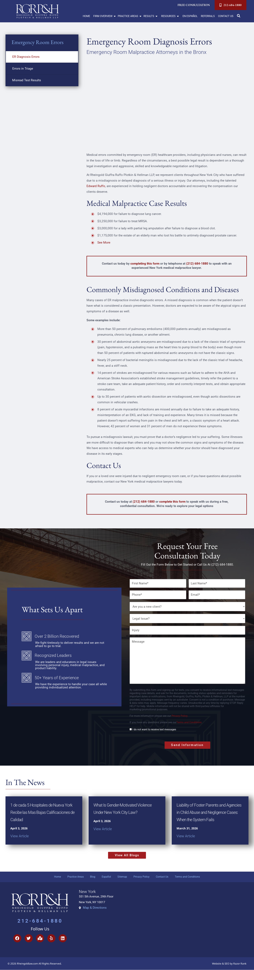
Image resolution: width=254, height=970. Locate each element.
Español (106, 876)
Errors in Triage (22, 68)
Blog (92, 876)
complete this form (172, 501)
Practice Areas (75, 876)
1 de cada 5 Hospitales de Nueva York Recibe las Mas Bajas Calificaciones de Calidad (42, 812)
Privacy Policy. (180, 715)
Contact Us (162, 876)
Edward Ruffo (96, 186)
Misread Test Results (26, 80)
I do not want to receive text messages (154, 729)
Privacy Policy (141, 876)
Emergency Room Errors (38, 42)
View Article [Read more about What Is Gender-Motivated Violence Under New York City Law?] (102, 829)
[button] (105, 16)
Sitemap (122, 876)
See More (103, 242)
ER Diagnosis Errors (26, 57)
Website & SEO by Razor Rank (229, 963)
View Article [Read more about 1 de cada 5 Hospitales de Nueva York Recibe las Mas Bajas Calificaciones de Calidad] (19, 836)
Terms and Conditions (189, 722)
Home (57, 876)
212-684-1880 (40, 921)
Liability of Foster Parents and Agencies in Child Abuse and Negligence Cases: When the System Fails (209, 812)
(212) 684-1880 (197, 263)
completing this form (144, 263)
